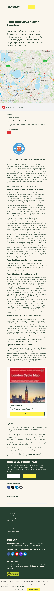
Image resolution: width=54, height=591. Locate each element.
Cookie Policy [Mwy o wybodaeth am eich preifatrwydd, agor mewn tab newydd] (20, 587)
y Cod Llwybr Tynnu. (34, 455)
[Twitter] (12, 554)
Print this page (11, 496)
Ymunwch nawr (11, 543)
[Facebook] (8, 554)
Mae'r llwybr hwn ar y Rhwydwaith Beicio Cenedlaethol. (28, 159)
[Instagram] (21, 554)
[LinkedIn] (25, 554)
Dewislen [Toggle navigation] (42, 7)
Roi (31, 7)
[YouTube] (17, 554)
